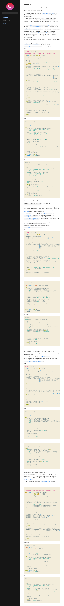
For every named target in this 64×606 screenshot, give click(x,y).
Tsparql (6, 17)
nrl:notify (48, 477)
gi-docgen (4, 23)
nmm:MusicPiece (28, 479)
